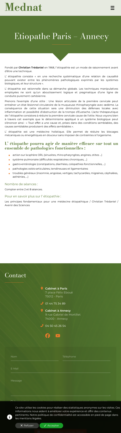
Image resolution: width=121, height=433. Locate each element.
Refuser (27, 425)
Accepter (51, 425)
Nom (14, 356)
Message (16, 380)
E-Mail (14, 368)
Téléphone (69, 356)
